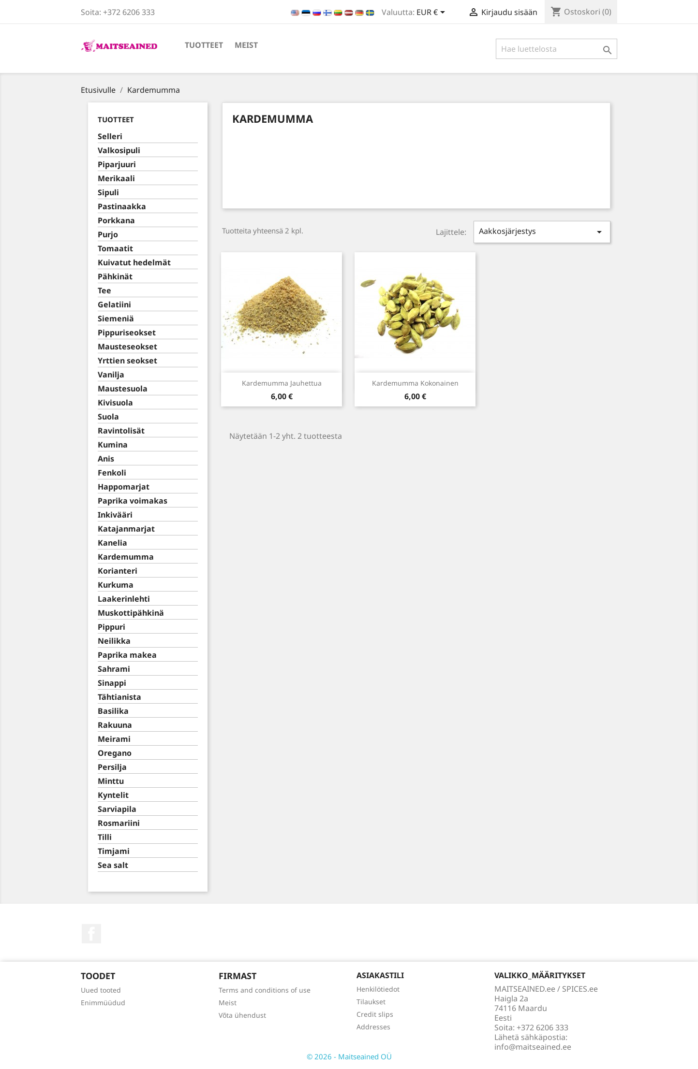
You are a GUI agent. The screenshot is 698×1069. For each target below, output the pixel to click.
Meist (246, 45)
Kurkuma (116, 585)
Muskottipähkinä (131, 613)
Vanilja (111, 375)
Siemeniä (116, 319)
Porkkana (116, 221)
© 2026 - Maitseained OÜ (349, 1056)
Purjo (108, 235)
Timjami (114, 851)
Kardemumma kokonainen (415, 383)
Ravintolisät (121, 431)
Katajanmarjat (126, 529)
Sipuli (108, 193)
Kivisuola (115, 403)
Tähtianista (119, 697)
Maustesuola (123, 389)
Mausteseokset (127, 347)
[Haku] (556, 49)
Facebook (91, 933)
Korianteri (117, 571)
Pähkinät (115, 277)
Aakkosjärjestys (542, 232)
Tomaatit (115, 249)
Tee (104, 291)
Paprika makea (127, 655)
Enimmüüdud (103, 1002)
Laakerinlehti (124, 599)
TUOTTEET (204, 45)
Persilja (112, 767)
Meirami (114, 739)
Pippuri (111, 627)
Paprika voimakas (132, 501)
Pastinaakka (122, 207)
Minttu (111, 781)
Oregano (115, 753)
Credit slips (374, 1014)
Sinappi (112, 683)
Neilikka (114, 641)
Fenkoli (112, 473)
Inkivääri (115, 515)
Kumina (113, 445)
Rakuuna (115, 725)
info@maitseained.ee (532, 1046)
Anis (106, 459)
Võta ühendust (242, 1015)
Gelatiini (114, 305)
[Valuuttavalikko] (432, 13)
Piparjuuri (117, 164)
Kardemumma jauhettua (282, 383)
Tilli (105, 837)
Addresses (373, 1026)
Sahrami (114, 669)
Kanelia (112, 543)
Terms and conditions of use (265, 990)
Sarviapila (117, 809)
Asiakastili (380, 975)
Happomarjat (123, 487)
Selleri (110, 136)
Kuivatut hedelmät (134, 263)
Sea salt (113, 865)
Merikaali (116, 178)
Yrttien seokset (127, 361)
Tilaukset (371, 1001)
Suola (108, 417)
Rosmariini (119, 823)
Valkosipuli (119, 150)
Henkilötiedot (378, 989)
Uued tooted (101, 990)
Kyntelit (113, 795)
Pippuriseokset (127, 333)
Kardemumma (126, 557)
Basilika (113, 711)
